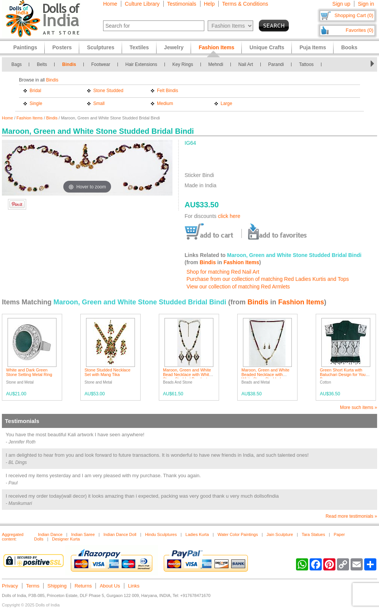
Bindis (69, 64)
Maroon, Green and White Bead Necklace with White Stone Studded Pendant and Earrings (187, 377)
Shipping (57, 586)
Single (36, 103)
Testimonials (181, 4)
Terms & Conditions (245, 4)
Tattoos (306, 64)
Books (349, 47)
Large (226, 103)
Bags (16, 64)
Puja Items (312, 47)
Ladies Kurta (197, 534)
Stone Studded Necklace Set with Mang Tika (107, 372)
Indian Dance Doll (119, 534)
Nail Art (245, 64)
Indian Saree (83, 534)
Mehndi (215, 64)
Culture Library (142, 4)
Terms (32, 586)
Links (133, 586)
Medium (165, 103)
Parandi (276, 64)
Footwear (100, 64)
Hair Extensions (141, 64)
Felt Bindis (167, 90)
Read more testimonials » (351, 516)
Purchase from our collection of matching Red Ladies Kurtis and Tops (267, 279)
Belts (42, 64)
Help (209, 4)
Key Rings (182, 64)
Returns (83, 586)
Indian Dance (50, 534)
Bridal (35, 90)
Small (99, 103)
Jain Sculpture (279, 534)
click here (229, 216)
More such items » (358, 407)
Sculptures (100, 47)
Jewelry (173, 47)
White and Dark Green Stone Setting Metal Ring (29, 372)
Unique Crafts (266, 47)
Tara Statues (313, 534)
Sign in (366, 4)
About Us (110, 586)
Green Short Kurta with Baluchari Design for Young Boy (345, 374)
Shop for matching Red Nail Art (222, 272)
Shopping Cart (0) (353, 15)
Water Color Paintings (238, 534)
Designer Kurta (66, 539)
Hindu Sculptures (161, 534)
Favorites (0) (359, 30)
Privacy (10, 586)
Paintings (25, 47)
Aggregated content (12, 536)
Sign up (341, 4)
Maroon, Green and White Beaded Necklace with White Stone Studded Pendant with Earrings (265, 377)
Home (110, 4)
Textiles (139, 47)
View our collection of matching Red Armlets (238, 287)
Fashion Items (30, 118)
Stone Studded (108, 90)
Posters (62, 47)
